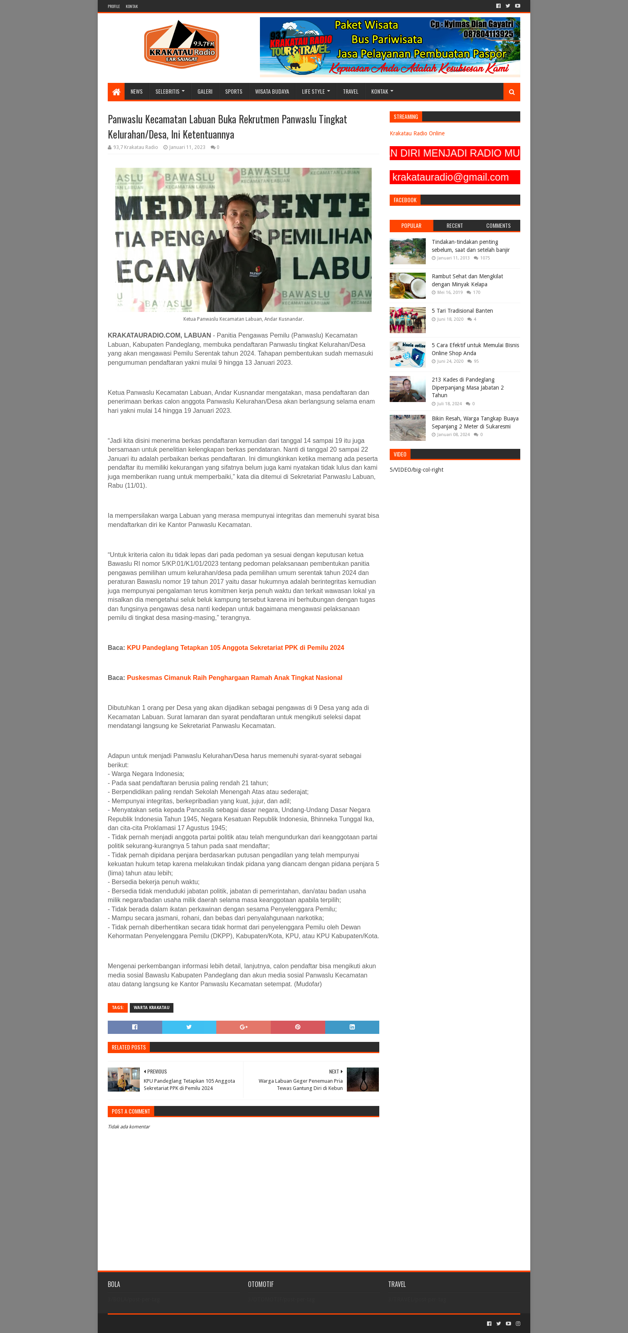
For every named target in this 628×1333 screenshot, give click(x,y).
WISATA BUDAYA (272, 91)
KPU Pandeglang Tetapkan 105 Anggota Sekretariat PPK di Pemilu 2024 (235, 647)
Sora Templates (152, 1324)
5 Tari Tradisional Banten (462, 311)
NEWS (137, 91)
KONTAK (132, 6)
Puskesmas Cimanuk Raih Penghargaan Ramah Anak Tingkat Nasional (234, 677)
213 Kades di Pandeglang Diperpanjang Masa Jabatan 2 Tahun (468, 387)
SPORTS (233, 91)
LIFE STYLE (313, 91)
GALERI (204, 91)
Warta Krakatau (151, 1007)
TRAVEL (350, 91)
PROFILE (114, 6)
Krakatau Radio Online (417, 133)
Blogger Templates (198, 1324)
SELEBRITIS (167, 91)
